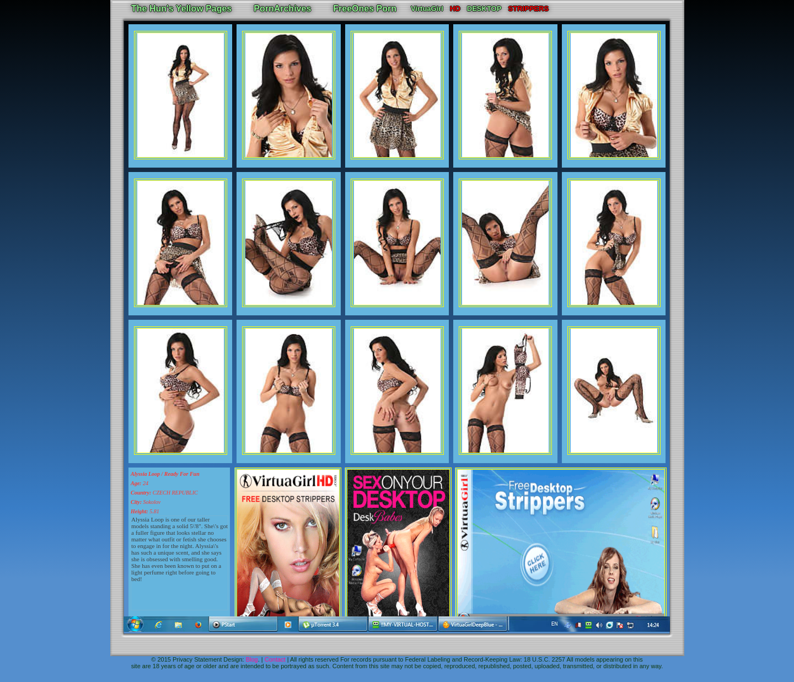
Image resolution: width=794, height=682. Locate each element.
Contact (275, 659)
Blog (252, 659)
